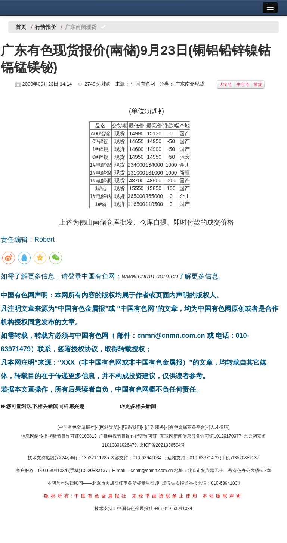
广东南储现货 (189, 84)
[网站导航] (109, 427)
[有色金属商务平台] (187, 427)
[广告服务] (155, 427)
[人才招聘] (219, 427)
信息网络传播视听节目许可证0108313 (59, 436)
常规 (258, 84)
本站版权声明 (223, 496)
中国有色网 (143, 84)
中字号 (243, 84)
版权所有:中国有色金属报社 (86, 496)
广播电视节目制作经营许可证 (128, 436)
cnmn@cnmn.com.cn (152, 470)
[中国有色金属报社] (77, 427)
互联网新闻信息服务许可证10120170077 (200, 436)
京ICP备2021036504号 (162, 445)
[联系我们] (132, 427)
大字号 (225, 84)
